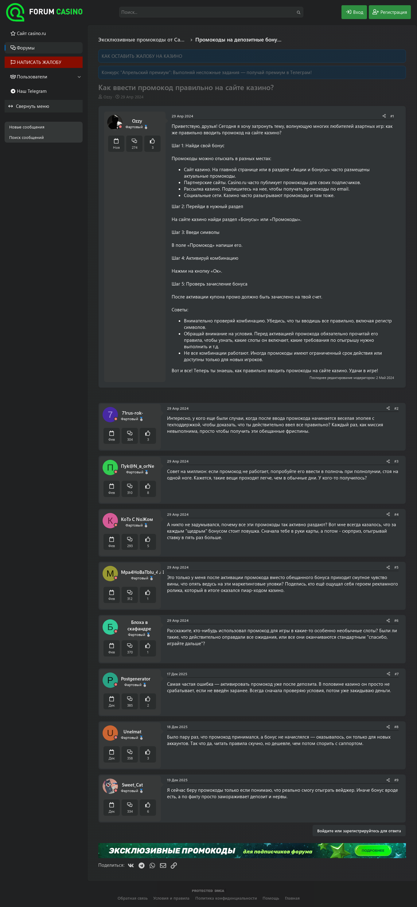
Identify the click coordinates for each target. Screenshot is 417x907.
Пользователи (32, 76)
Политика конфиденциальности (226, 898)
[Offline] (120, 127)
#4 (396, 514)
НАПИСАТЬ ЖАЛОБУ (39, 62)
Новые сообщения (27, 126)
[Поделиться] (384, 116)
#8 (396, 726)
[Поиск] (211, 12)
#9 (396, 779)
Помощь (271, 898)
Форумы (26, 48)
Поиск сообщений (26, 137)
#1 (392, 115)
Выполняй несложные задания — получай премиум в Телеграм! (242, 72)
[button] (79, 76)
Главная (292, 898)
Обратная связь (133, 898)
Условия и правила (171, 898)
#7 (397, 673)
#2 (396, 408)
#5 (396, 567)
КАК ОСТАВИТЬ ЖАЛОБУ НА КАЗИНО (142, 56)
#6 (396, 620)
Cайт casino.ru (31, 33)
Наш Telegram (32, 91)
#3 (396, 461)
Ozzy (107, 96)
